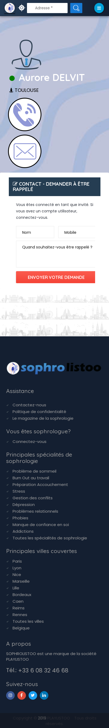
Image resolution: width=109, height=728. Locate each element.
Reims (19, 608)
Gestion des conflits (33, 498)
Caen (18, 601)
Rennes (20, 614)
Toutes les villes (28, 621)
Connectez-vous (29, 441)
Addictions (23, 531)
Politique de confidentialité (39, 411)
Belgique (21, 628)
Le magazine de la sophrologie (43, 418)
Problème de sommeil (34, 471)
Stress (19, 491)
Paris (17, 561)
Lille (16, 588)
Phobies (20, 518)
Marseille (21, 581)
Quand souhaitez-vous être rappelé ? (57, 247)
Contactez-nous (29, 405)
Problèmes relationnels (35, 511)
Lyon (17, 568)
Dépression (24, 504)
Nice (17, 574)
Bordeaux (22, 594)
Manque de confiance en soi (41, 524)
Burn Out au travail (31, 478)
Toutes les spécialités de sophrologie (50, 538)
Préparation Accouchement (40, 484)
